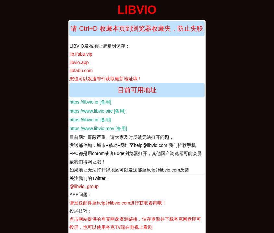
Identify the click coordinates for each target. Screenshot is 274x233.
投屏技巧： (135, 219)
